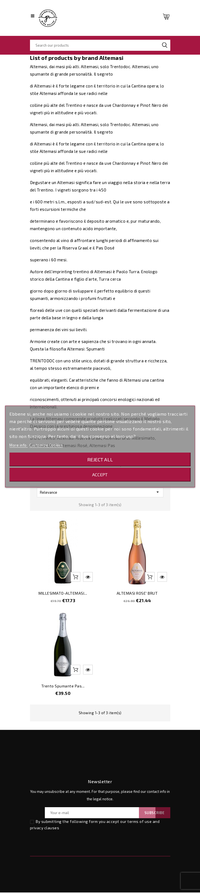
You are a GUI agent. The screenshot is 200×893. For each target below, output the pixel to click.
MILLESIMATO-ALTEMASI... (63, 593)
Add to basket (75, 577)
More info (18, 445)
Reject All (100, 459)
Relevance (100, 492)
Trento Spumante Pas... (63, 686)
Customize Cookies (46, 445)
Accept (100, 474)
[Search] (100, 45)
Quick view (88, 577)
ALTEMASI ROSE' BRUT (137, 593)
